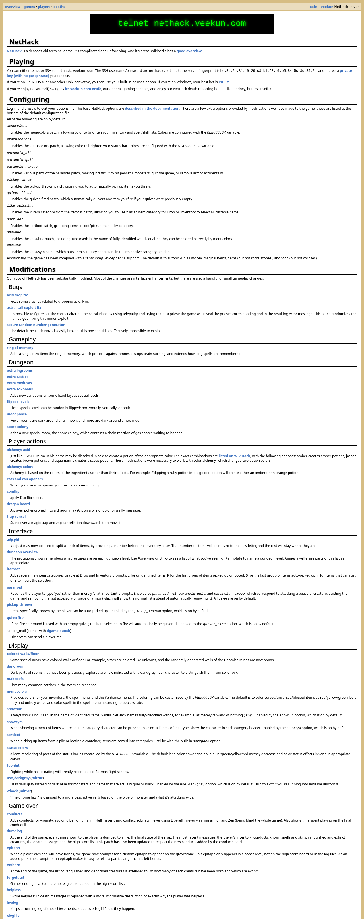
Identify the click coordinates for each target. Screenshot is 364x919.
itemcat (13, 559)
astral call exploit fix (24, 298)
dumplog (14, 815)
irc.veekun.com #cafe (83, 87)
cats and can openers (25, 469)
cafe (313, 6)
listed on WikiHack (234, 446)
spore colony (17, 417)
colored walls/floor (23, 641)
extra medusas (19, 373)
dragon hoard (18, 494)
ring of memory (20, 338)
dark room (16, 653)
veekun (327, 6)
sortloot (13, 720)
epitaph (13, 831)
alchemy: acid (18, 440)
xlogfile (13, 899)
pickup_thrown (19, 593)
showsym (15, 708)
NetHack (14, 51)
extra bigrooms (20, 360)
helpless (14, 874)
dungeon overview (22, 542)
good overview (189, 51)
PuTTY (224, 81)
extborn (13, 849)
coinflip (13, 481)
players (44, 6)
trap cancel (16, 506)
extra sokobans (20, 379)
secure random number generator (36, 315)
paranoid (14, 576)
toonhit (13, 750)
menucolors (17, 678)
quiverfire (15, 605)
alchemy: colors (20, 457)
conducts (14, 798)
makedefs (15, 666)
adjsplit (13, 529)
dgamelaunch (58, 618)
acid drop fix (17, 285)
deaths (59, 6)
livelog (12, 886)
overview (12, 6)
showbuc (14, 695)
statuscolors (17, 733)
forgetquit (15, 861)
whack (12, 775)
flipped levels (18, 392)
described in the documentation (152, 107)
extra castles (17, 367)
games (29, 6)
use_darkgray (18, 762)
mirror (37, 762)
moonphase (17, 404)
